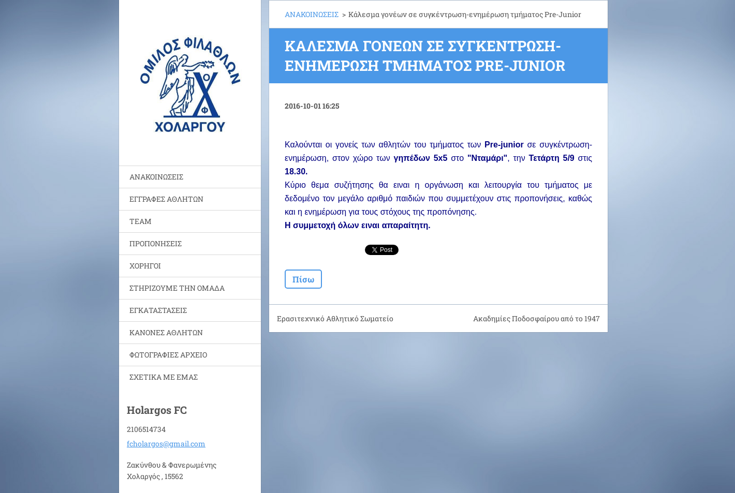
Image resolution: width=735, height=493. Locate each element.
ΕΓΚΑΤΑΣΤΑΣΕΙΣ (158, 310)
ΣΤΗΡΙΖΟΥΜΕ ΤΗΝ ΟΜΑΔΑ (177, 288)
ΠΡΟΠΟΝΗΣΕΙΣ (155, 243)
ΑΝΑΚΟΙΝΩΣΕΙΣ (156, 177)
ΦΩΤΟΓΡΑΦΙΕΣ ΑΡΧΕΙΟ (168, 355)
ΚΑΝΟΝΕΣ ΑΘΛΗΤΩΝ (166, 332)
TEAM (140, 221)
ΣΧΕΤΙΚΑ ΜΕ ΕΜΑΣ (163, 377)
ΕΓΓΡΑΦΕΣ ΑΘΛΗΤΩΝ (166, 199)
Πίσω (303, 279)
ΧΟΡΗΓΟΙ (145, 266)
